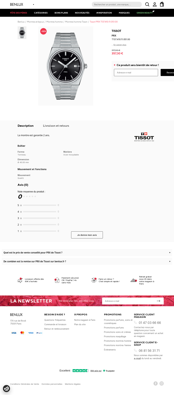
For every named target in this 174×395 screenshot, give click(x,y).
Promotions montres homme (117, 341)
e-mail (137, 358)
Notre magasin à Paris (84, 320)
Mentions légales (73, 384)
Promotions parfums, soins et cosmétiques (118, 321)
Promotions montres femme (117, 345)
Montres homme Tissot (76, 21)
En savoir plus (120, 45)
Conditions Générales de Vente (24, 384)
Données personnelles (52, 384)
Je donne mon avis (87, 235)
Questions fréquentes (55, 320)
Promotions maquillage (115, 336)
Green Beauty (145, 12)
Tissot (116, 30)
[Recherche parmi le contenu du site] (117, 4)
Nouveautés (82, 12)
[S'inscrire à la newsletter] (158, 301)
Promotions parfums (114, 327)
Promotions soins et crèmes (117, 332)
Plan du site (80, 324)
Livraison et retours (56, 125)
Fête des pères (18, 12)
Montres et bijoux (35, 21)
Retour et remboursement (56, 329)
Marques (124, 12)
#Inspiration (104, 12)
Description (26, 125)
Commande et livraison (55, 324)
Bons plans (61, 12)
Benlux (21, 21)
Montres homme (54, 21)
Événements (110, 349)
